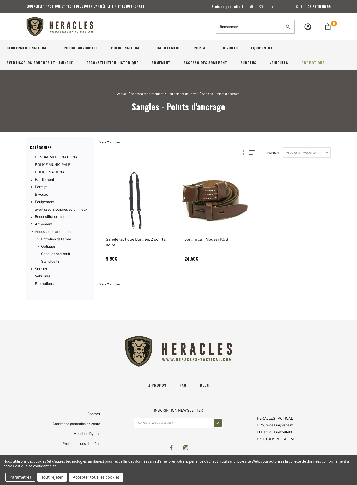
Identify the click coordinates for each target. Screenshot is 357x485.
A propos (157, 385)
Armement (161, 62)
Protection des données (81, 443)
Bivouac (230, 47)
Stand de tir (50, 261)
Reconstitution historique (112, 62)
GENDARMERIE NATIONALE (28, 47)
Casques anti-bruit (55, 254)
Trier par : (272, 152)
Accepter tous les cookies (96, 477)
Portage (201, 47)
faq (183, 385)
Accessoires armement (205, 62)
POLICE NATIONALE (127, 47)
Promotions (313, 62)
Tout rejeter (52, 477)
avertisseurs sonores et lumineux (40, 62)
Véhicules (279, 62)
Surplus (248, 62)
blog (204, 385)
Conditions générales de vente (76, 424)
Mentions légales (86, 433)
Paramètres (20, 477)
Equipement (262, 47)
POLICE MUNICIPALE (81, 47)
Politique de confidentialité (35, 466)
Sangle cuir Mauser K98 (206, 239)
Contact (93, 414)
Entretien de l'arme (56, 239)
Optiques (48, 246)
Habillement (168, 47)
